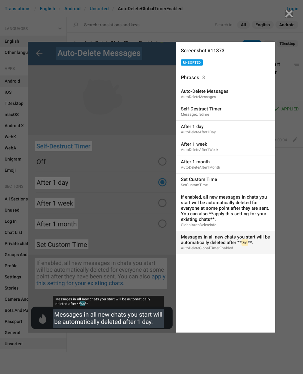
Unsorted (192, 63)
